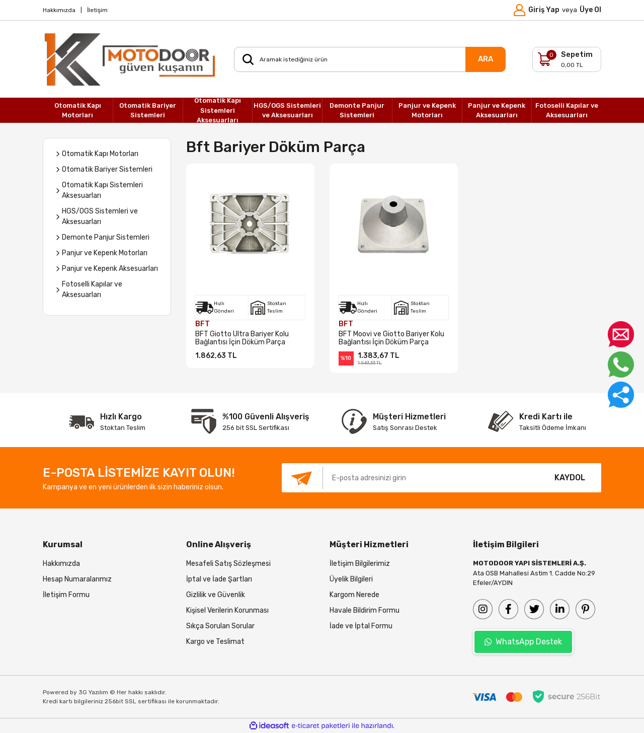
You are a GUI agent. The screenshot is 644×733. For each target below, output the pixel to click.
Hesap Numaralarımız (77, 579)
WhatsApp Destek (523, 641)
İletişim (97, 10)
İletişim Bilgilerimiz (360, 563)
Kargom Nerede (354, 595)
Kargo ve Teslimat (215, 641)
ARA (485, 58)
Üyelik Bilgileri (351, 579)
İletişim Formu (66, 595)
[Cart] (567, 59)
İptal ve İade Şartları (219, 579)
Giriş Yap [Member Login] (543, 10)
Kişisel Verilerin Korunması (227, 610)
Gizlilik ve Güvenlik (215, 595)
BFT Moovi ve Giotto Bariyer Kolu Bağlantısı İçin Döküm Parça (391, 338)
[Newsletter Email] (410, 477)
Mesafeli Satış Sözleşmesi (228, 563)
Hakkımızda (59, 10)
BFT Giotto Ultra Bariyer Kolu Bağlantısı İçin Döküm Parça (242, 338)
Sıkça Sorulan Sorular (220, 626)
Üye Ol (590, 10)
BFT (202, 324)
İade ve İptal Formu (361, 626)
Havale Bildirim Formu (364, 610)
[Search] (370, 59)
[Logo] (131, 59)
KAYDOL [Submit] (569, 477)
